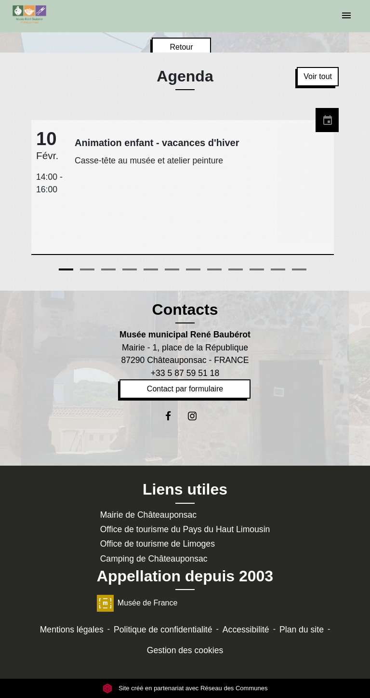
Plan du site (301, 629)
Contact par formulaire (185, 389)
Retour (181, 47)
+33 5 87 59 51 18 (185, 373)
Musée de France (137, 603)
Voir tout (318, 76)
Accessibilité (246, 629)
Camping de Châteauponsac (154, 559)
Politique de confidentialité (163, 629)
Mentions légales (72, 629)
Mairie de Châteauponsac (148, 515)
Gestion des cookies (185, 650)
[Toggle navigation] (346, 16)
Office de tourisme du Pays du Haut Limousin (185, 529)
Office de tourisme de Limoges (157, 544)
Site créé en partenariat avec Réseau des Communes (185, 688)
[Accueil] (29, 14)
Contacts (185, 309)
